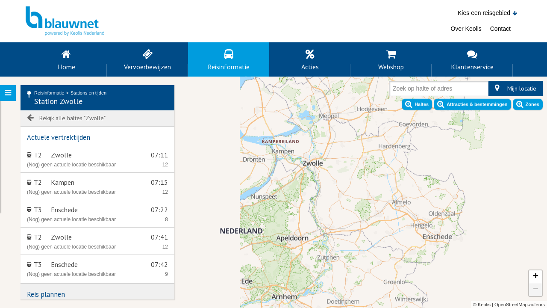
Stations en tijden (88, 92)
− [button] (535, 289)
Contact (500, 28)
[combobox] (394, 90)
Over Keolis (465, 28)
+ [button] (535, 276)
